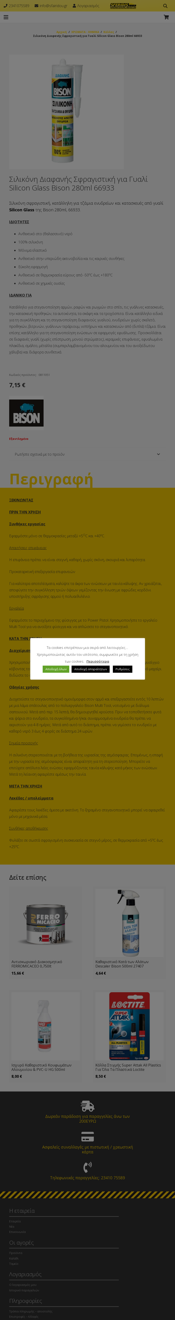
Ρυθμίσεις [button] (123, 669)
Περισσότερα (97, 661)
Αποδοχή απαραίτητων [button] (90, 669)
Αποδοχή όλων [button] (56, 669)
